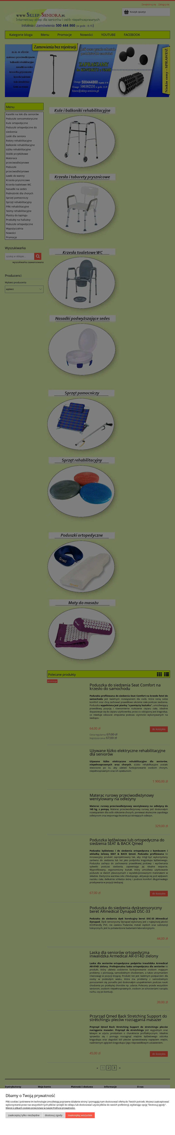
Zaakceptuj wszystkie (80, 1115)
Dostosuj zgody (53, 1115)
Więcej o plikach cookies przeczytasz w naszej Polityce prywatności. (40, 1108)
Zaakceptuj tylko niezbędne (24, 1115)
